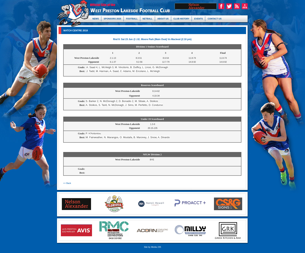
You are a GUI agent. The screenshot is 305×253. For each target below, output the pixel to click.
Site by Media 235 (152, 247)
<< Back (67, 183)
